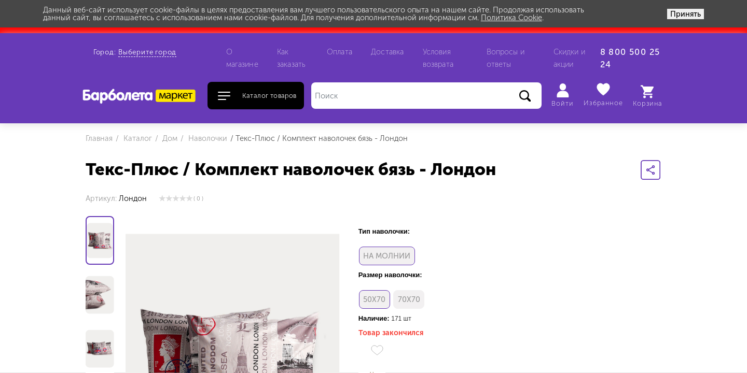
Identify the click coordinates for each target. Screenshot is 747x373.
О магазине (242, 58)
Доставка (387, 51)
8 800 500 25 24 (630, 58)
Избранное (604, 94)
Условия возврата (438, 58)
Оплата (339, 51)
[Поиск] (426, 95)
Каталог (136, 138)
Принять (685, 14)
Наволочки (206, 138)
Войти (562, 95)
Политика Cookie (511, 17)
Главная (99, 138)
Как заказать (291, 58)
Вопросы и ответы (505, 58)
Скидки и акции (569, 58)
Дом (168, 138)
